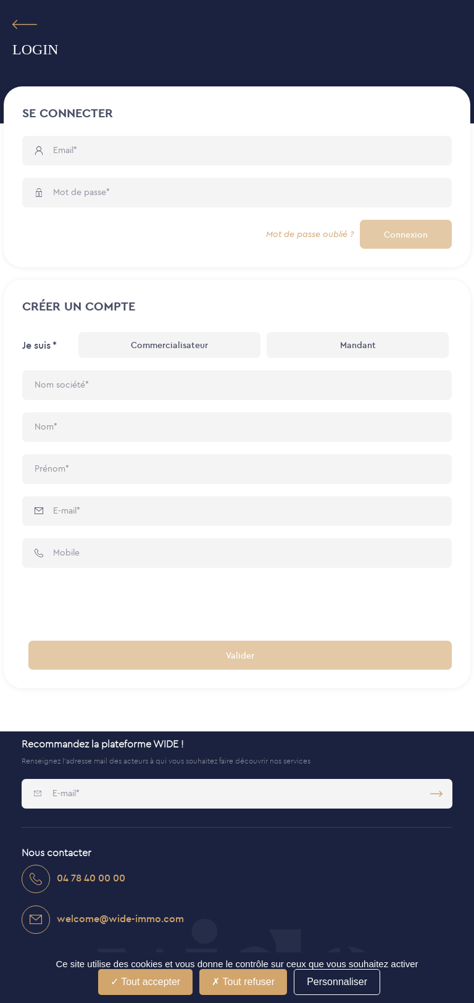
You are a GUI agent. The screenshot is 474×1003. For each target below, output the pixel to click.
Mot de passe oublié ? (310, 234)
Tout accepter (145, 981)
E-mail (65, 510)
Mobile (66, 552)
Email (63, 150)
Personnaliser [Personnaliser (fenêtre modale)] (337, 981)
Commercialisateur (169, 345)
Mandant (358, 345)
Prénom (50, 468)
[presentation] (116, 604)
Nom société (60, 384)
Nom (44, 426)
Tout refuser (243, 981)
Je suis (36, 345)
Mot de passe (79, 192)
